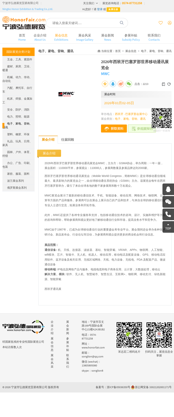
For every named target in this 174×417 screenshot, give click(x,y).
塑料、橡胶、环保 (18, 134)
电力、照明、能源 (18, 116)
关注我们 (90, 3)
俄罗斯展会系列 (17, 187)
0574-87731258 (132, 3)
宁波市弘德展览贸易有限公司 (20, 3)
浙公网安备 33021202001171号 (153, 387)
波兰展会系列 (15, 180)
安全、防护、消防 (18, 109)
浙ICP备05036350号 (118, 387)
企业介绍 (40, 37)
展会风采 (84, 37)
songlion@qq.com (92, 356)
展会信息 (61, 37)
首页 (22, 37)
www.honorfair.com (93, 347)
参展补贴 (131, 37)
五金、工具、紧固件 (19, 59)
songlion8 (97, 370)
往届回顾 (67, 139)
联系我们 (154, 37)
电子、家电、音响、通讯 (156, 51)
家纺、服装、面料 (18, 174)
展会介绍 (48, 139)
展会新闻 (107, 37)
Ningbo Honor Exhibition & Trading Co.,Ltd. (27, 9)
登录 (100, 9)
